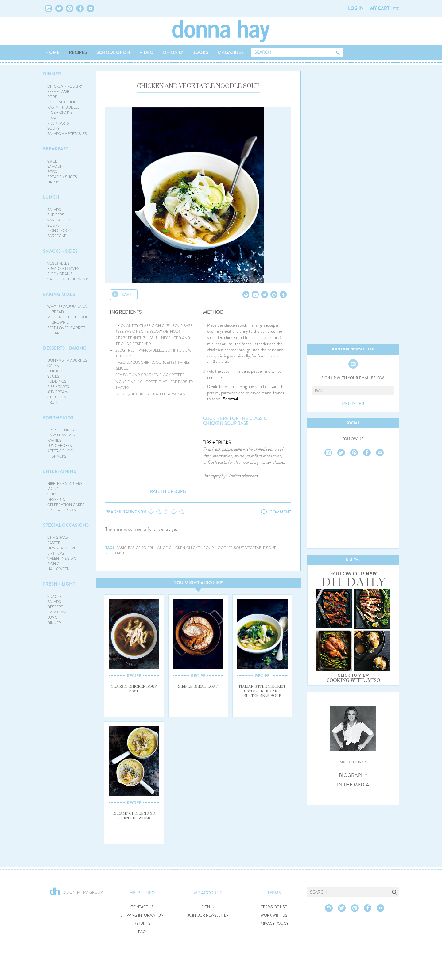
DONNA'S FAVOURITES (67, 360)
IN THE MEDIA (353, 785)
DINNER (52, 74)
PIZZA (51, 118)
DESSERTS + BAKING (65, 348)
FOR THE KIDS (58, 417)
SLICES (53, 376)
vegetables (116, 553)
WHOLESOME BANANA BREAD (67, 309)
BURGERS (55, 215)
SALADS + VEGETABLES (67, 133)
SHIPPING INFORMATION (142, 915)
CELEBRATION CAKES (65, 505)
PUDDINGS (56, 381)
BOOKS (200, 52)
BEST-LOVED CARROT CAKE (66, 330)
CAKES (53, 365)
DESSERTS (56, 499)
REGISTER (353, 404)
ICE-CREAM (57, 392)
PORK (52, 97)
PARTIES (54, 440)
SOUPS (53, 128)
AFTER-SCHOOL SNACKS (61, 453)
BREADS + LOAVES (63, 268)
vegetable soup (260, 548)
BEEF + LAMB (58, 91)
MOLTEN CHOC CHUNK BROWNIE (67, 319)
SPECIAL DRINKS (61, 510)
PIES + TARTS (58, 123)
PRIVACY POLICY (274, 923)
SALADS (54, 210)
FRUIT (52, 402)
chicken (177, 548)
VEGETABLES (58, 263)
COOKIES (55, 371)
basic (121, 548)
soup (239, 548)
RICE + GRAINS (60, 112)
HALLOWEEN (58, 569)
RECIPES (78, 52)
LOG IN (356, 8)
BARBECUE (56, 236)
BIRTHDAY (55, 553)
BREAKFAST (55, 148)
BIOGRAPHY (353, 775)
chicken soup (200, 548)
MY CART (380, 8)
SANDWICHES (59, 220)
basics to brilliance (148, 548)
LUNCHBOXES (59, 445)
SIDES (52, 494)
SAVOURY (56, 166)
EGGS (52, 172)
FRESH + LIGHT (59, 584)
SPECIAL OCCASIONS (66, 525)
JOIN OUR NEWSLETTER (208, 915)
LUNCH (51, 197)
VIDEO (146, 52)
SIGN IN (208, 907)
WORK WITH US (274, 915)
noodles (224, 548)
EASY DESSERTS (61, 435)
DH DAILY (173, 52)
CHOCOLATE (58, 397)
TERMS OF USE (274, 907)
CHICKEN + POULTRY (65, 86)
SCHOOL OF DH (113, 52)
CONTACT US (142, 907)
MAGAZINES (231, 52)
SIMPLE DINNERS (61, 430)
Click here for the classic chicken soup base (235, 421)
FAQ (142, 932)
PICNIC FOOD (59, 230)
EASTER (53, 543)
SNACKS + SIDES (60, 251)
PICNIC (53, 564)
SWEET (53, 161)
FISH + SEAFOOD (62, 102)
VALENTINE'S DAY (62, 558)
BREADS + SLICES (62, 177)
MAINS (53, 489)
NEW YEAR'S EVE (61, 548)
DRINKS (53, 182)
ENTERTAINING (60, 471)
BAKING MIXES (59, 294)
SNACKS (54, 596)
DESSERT (55, 607)
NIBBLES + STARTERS (65, 483)
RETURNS (142, 923)
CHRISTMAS (57, 537)
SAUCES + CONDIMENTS (68, 279)
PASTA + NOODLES (63, 107)
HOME (52, 52)
